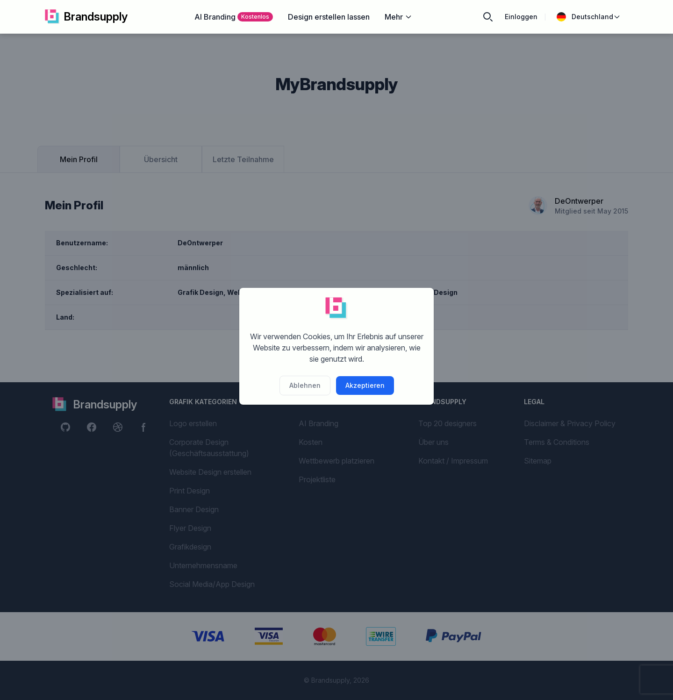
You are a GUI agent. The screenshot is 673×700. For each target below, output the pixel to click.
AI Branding (233, 16)
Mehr (398, 16)
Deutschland (589, 16)
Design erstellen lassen (329, 16)
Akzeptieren (365, 385)
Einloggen (521, 17)
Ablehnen (305, 385)
